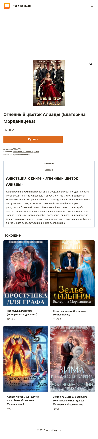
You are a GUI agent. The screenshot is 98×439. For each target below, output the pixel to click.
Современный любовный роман (26, 152)
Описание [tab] (49, 163)
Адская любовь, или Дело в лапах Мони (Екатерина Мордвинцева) (23, 400)
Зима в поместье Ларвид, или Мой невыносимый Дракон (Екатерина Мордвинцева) (70, 400)
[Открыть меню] (92, 5)
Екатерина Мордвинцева (19, 154)
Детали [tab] (49, 170)
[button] (90, 64)
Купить (33, 139)
